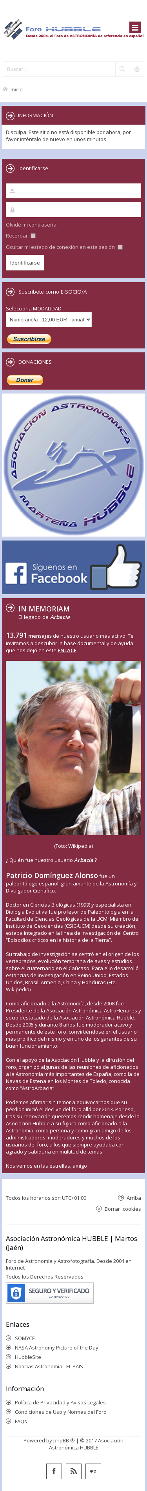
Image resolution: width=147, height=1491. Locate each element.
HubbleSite (28, 1356)
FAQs (21, 1421)
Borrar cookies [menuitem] (123, 1208)
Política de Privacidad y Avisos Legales (60, 1402)
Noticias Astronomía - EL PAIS (49, 1366)
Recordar (21, 235)
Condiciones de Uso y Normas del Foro (61, 1411)
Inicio (17, 89)
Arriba (134, 1197)
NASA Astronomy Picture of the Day (56, 1347)
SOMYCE (25, 1338)
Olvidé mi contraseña (31, 224)
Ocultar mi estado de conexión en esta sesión (64, 246)
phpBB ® (64, 1440)
